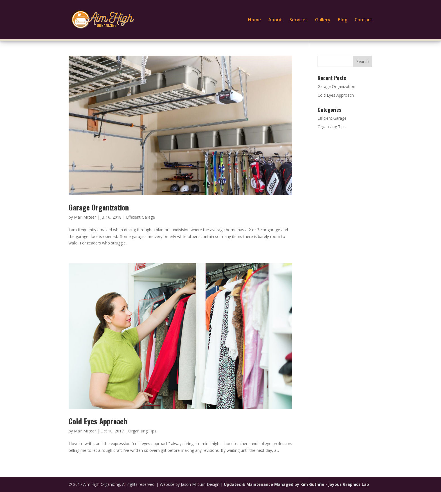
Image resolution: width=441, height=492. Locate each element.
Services (298, 20)
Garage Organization (99, 207)
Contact (363, 20)
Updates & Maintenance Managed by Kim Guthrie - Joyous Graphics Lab (296, 484)
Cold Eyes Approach (98, 421)
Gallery (322, 20)
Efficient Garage (140, 217)
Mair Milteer (85, 217)
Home (254, 20)
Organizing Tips (142, 431)
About (275, 20)
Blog (342, 20)
